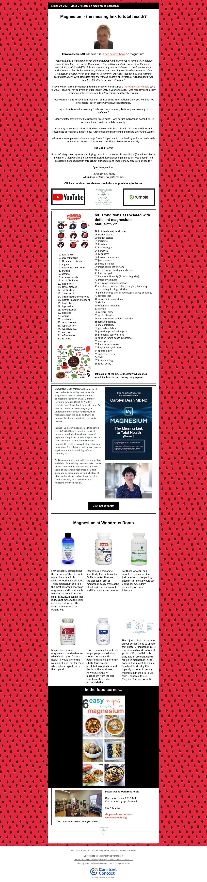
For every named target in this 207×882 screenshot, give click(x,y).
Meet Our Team (63, 840)
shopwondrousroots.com (119, 814)
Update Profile (80, 859)
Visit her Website (103, 506)
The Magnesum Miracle (136, 86)
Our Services (90, 840)
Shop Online (117, 840)
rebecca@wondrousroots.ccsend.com (102, 863)
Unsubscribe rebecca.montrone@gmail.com (103, 856)
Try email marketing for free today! (103, 877)
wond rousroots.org (116, 817)
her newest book (115, 54)
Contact (143, 840)
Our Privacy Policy (96, 859)
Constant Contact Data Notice (119, 859)
